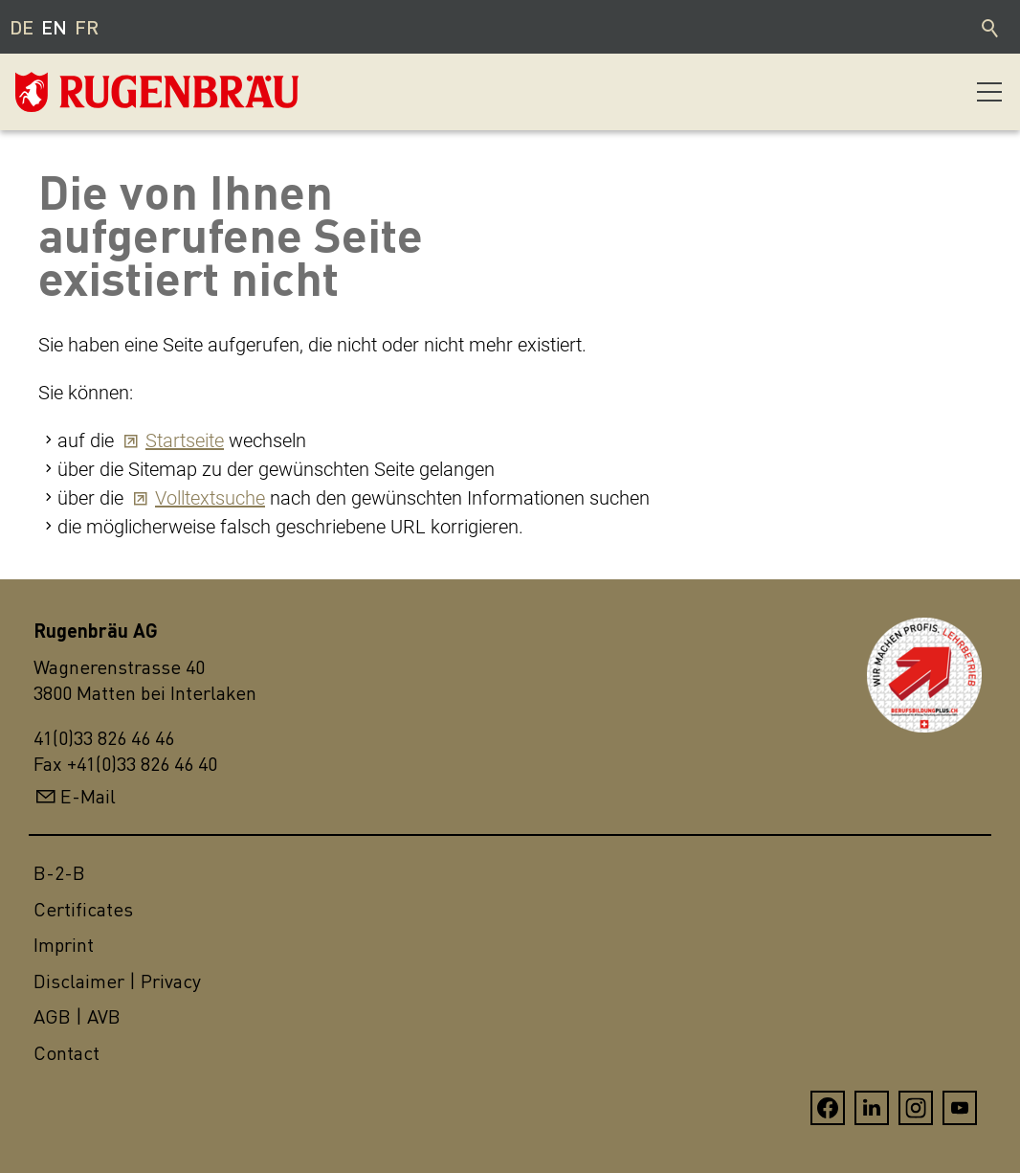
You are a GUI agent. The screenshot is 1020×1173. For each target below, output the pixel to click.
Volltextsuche (210, 497)
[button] (989, 92)
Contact (66, 1053)
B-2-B (59, 873)
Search (991, 26)
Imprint (63, 945)
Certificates (83, 909)
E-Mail (88, 796)
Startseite (184, 440)
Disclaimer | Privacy (117, 981)
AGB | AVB (77, 1016)
